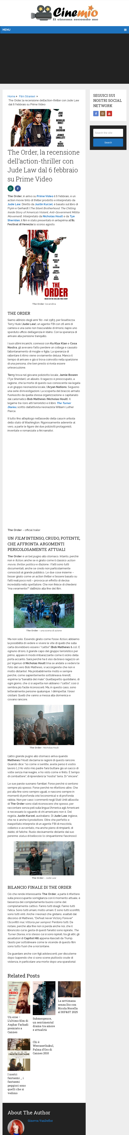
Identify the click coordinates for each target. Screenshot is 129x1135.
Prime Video (45, 196)
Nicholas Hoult (53, 216)
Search (108, 142)
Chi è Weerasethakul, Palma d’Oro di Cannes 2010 (43, 1047)
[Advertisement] (64, 58)
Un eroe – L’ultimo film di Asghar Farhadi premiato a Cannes (18, 1024)
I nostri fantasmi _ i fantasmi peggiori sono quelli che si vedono (17, 1084)
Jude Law (14, 204)
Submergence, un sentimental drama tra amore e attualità (44, 1024)
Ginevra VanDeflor (40, 1120)
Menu (6, 29)
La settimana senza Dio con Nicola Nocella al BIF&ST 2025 (68, 1006)
